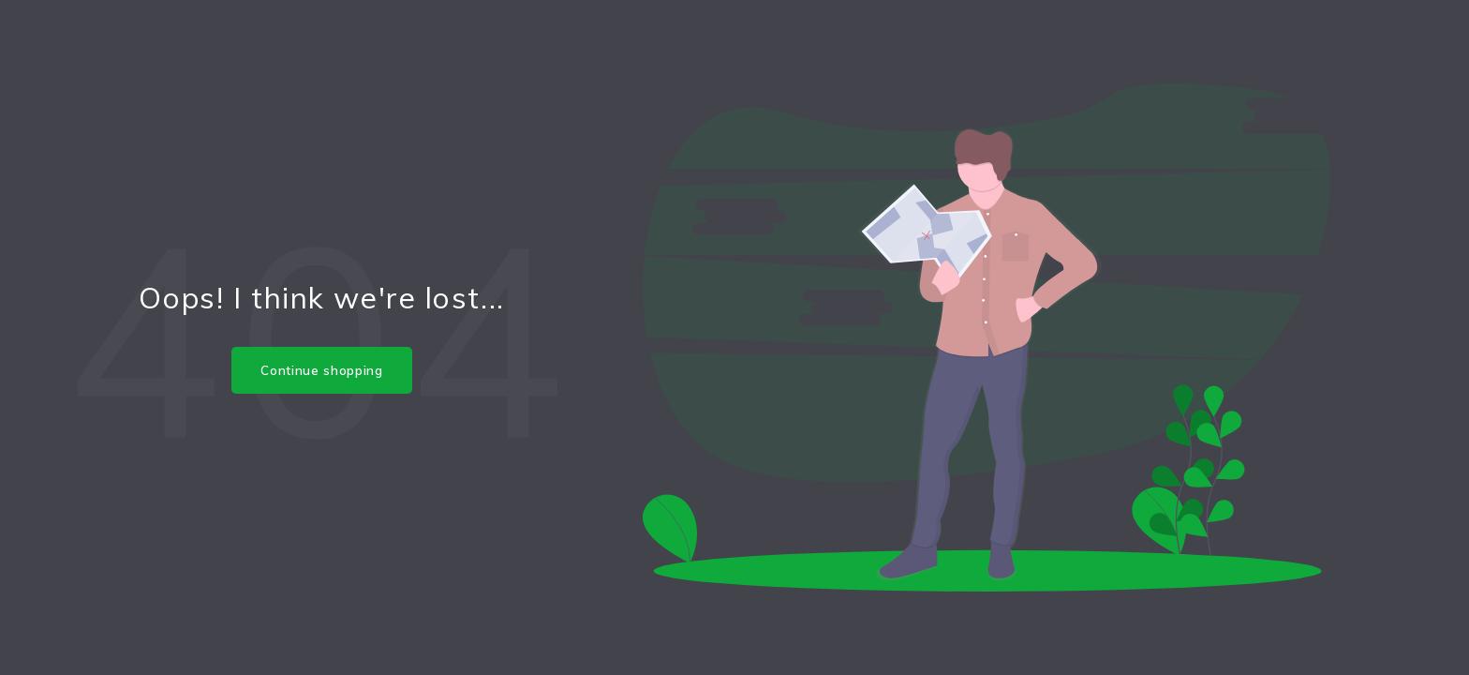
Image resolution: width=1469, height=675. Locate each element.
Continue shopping (321, 370)
